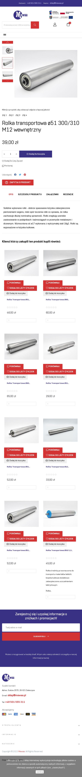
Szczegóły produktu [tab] (30, 194)
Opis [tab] (11, 194)
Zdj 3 (18, 115)
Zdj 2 (11, 115)
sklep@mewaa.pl (56, 3)
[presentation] (25, 646)
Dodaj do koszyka (36, 154)
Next (7, 42)
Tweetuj (20, 174)
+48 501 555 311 (34, 3)
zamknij (39, 772)
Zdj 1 (4, 115)
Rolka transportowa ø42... (57, 467)
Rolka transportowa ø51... (18, 300)
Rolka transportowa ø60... (57, 300)
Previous (7, 80)
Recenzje (68, 194)
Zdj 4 (24, 115)
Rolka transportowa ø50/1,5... (59, 550)
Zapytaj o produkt (18, 182)
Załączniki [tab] (52, 194)
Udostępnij (15, 174)
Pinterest (25, 174)
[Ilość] (10, 154)
